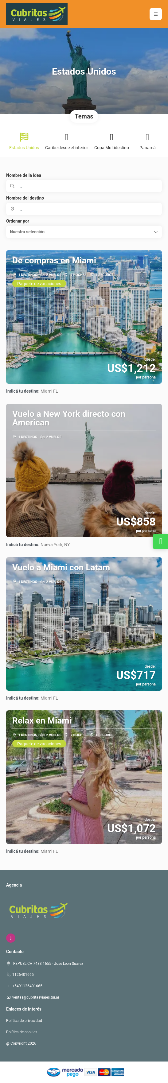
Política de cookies (21, 1032)
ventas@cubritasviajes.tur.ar (35, 997)
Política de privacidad (24, 1021)
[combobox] (84, 209)
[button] (84, 232)
